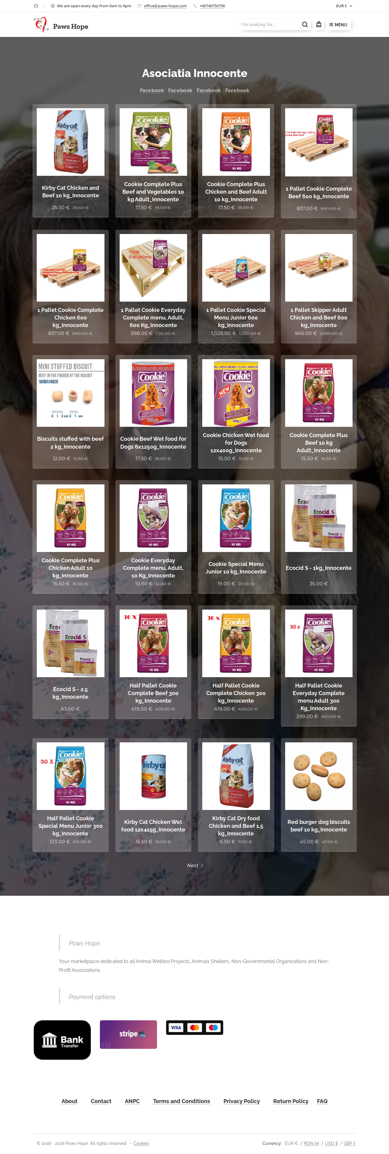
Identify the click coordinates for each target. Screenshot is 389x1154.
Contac (100, 1101)
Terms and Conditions (181, 1101)
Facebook (152, 90)
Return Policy (291, 1101)
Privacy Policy (242, 1101)
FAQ (322, 1101)
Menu (338, 24)
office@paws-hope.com (165, 5)
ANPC (132, 1101)
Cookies (141, 1143)
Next (192, 865)
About (69, 1101)
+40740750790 (212, 5)
